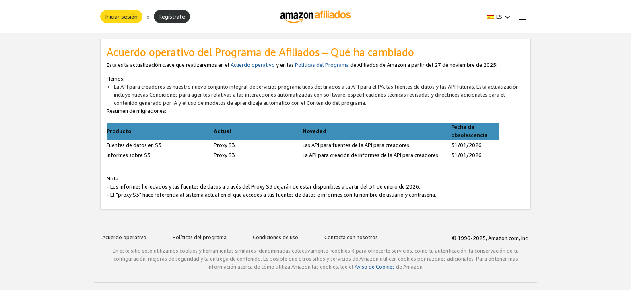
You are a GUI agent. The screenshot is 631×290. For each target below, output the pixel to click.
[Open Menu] (521, 16)
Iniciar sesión (121, 16)
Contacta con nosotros (351, 237)
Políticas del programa (200, 237)
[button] (498, 16)
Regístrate (172, 16)
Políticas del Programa (322, 65)
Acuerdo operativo (253, 65)
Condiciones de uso (275, 237)
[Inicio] (315, 16)
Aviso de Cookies (375, 266)
